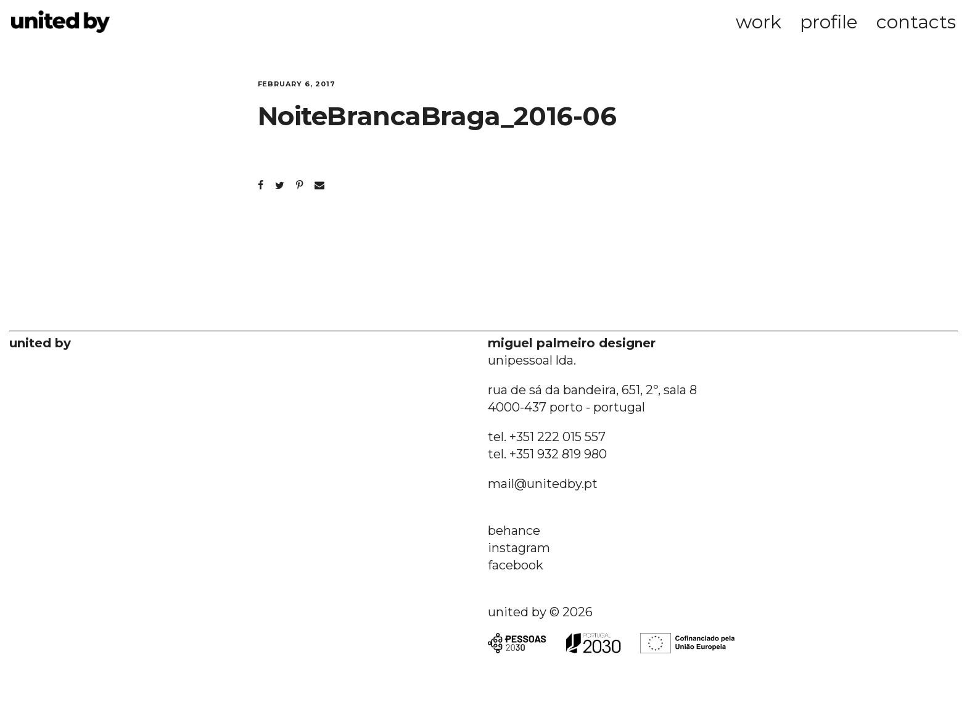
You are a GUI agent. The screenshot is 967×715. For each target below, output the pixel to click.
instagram (519, 547)
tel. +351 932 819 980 (547, 454)
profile (829, 21)
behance (514, 530)
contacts (916, 21)
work (758, 21)
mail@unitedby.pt (543, 483)
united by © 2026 (540, 612)
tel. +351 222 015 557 (547, 436)
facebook (515, 565)
